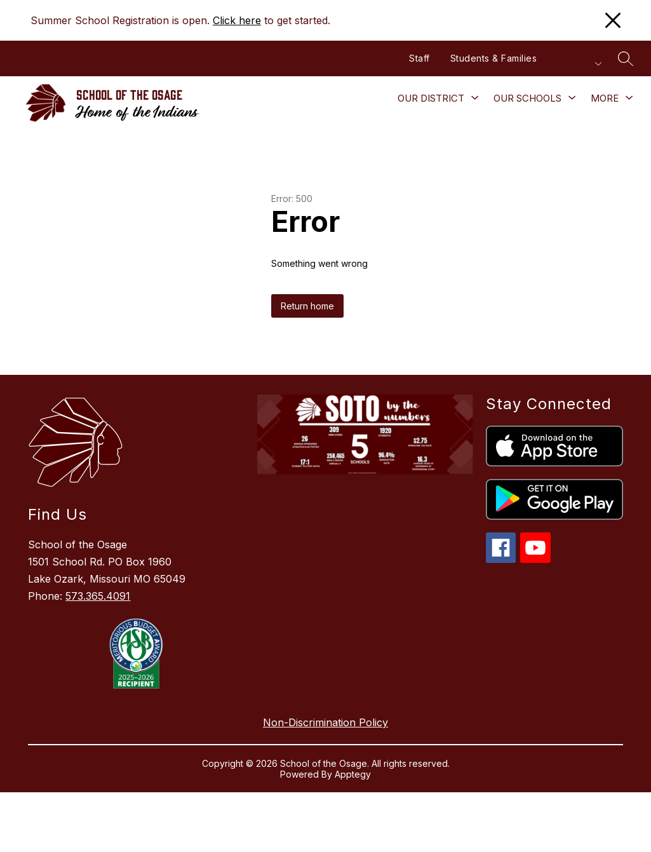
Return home (307, 306)
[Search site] (625, 58)
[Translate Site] (573, 64)
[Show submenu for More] (605, 98)
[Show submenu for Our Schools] (527, 98)
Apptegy (353, 774)
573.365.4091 (97, 596)
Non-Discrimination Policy (325, 722)
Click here (237, 20)
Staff (419, 58)
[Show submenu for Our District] (431, 98)
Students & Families (493, 58)
